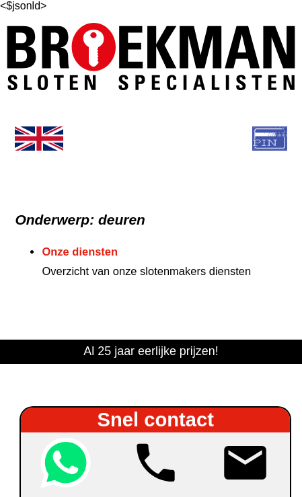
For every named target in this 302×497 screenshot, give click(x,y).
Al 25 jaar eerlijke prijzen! (150, 351)
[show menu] (151, 138)
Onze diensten (80, 251)
